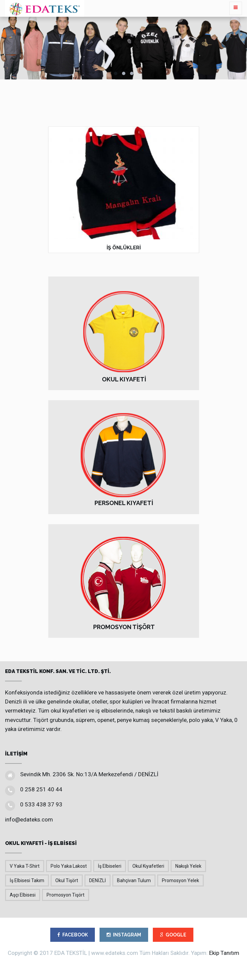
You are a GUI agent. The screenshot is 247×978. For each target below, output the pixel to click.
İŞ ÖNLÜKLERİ (124, 248)
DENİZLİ (97, 880)
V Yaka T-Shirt (25, 866)
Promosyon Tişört (65, 895)
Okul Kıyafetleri (148, 866)
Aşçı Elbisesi (23, 895)
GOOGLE (173, 934)
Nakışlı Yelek (188, 866)
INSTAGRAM (124, 934)
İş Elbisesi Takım (27, 880)
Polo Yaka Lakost (69, 866)
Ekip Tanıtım (224, 953)
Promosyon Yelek (180, 880)
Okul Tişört (66, 880)
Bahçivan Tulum (134, 880)
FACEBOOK (72, 934)
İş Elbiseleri (109, 866)
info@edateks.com (29, 819)
